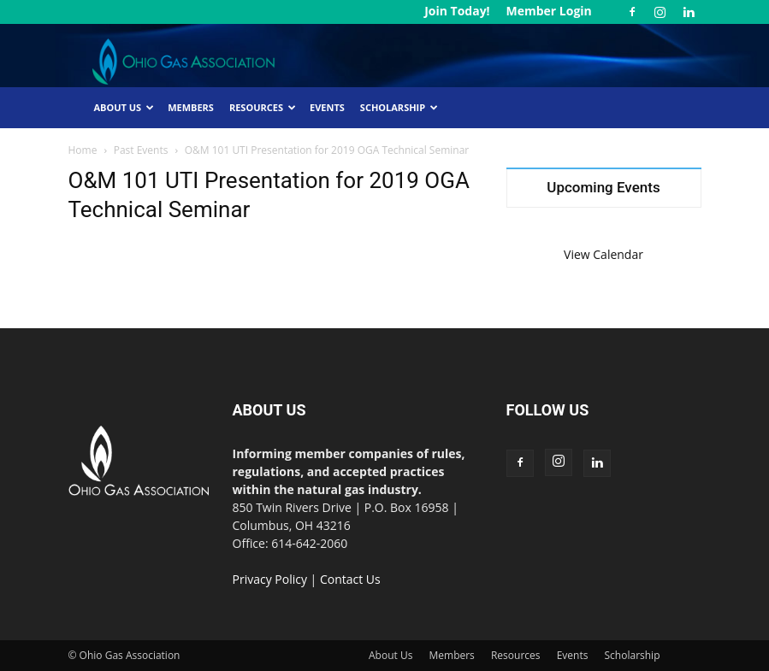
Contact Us (350, 579)
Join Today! (456, 11)
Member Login (548, 11)
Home (83, 150)
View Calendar (603, 254)
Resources (262, 107)
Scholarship (399, 107)
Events (327, 107)
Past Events (141, 150)
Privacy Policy (270, 579)
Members (191, 107)
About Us (124, 107)
